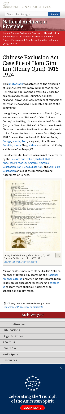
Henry (17, 145)
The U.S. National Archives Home (26, 6)
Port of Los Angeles (26, 162)
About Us (9, 342)
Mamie (16, 141)
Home (6, 33)
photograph (15, 84)
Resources (10, 360)
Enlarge (58, 255)
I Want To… (10, 348)
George (7, 141)
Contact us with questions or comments (23, 306)
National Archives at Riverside (26, 33)
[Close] (61, 368)
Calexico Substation (22, 159)
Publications (11, 330)
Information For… (15, 324)
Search (54, 14)
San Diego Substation (29, 166)
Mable (32, 145)
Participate (10, 354)
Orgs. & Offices (13, 336)
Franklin (7, 145)
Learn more (32, 407)
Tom (24, 141)
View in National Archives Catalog (20, 261)
